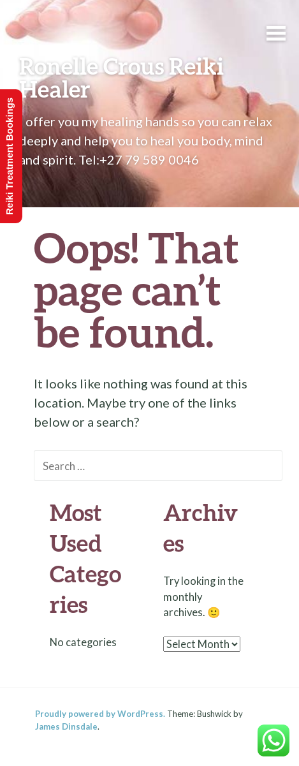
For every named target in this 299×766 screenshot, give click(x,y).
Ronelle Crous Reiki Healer (121, 77)
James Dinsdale (66, 726)
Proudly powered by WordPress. (100, 714)
